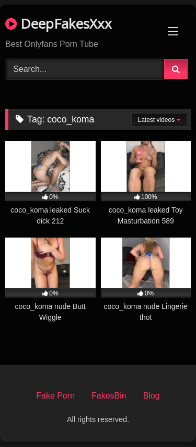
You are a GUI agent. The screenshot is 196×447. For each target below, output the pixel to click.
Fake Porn (55, 395)
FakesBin (108, 395)
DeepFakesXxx (58, 23)
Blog (151, 395)
